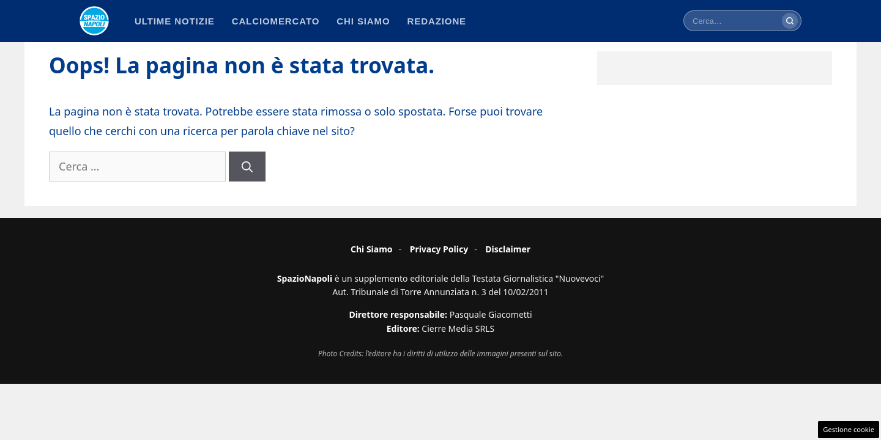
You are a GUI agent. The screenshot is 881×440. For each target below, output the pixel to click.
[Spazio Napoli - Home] (94, 20)
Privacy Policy (439, 249)
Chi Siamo (372, 249)
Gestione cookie (848, 429)
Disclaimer (507, 249)
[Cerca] (790, 21)
